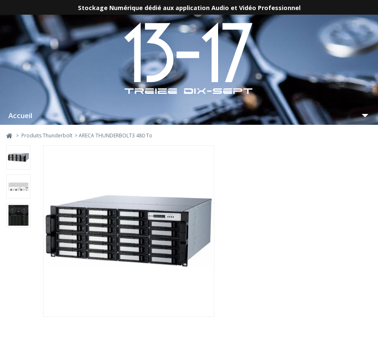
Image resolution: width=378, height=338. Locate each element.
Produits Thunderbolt (46, 135)
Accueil (20, 115)
